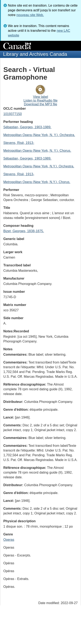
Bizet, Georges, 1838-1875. (23, 231)
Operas (8, 539)
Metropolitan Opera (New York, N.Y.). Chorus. (36, 182)
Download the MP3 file (40, 104)
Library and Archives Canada (35, 54)
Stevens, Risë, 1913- (18, 143)
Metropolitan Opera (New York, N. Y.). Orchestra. (39, 135)
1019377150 (12, 114)
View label (40, 97)
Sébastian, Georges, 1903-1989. (27, 127)
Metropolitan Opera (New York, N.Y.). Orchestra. (38, 166)
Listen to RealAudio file (40, 100)
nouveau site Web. (30, 15)
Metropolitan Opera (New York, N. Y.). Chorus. (37, 150)
